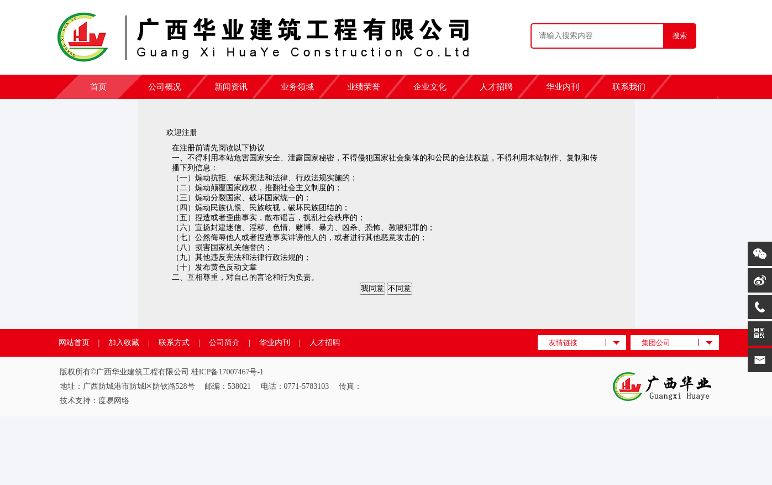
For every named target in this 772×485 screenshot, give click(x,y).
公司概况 (164, 86)
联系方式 (174, 342)
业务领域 (297, 86)
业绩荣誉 (363, 86)
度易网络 (113, 401)
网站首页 (74, 342)
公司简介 (224, 342)
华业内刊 (562, 86)
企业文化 (430, 86)
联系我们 (628, 86)
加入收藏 (123, 342)
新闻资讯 (231, 86)
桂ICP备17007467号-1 (227, 372)
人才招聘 (496, 86)
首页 (98, 86)
